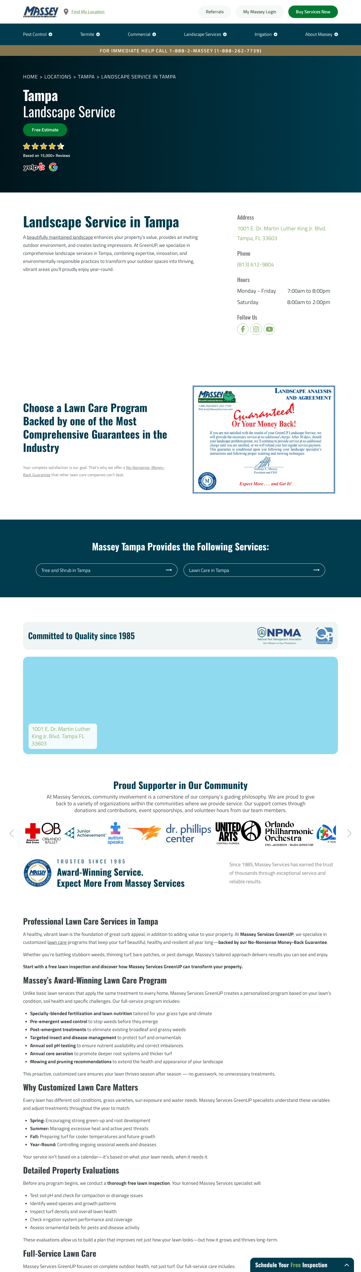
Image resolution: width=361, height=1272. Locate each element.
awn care (57, 942)
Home (30, 76)
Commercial (139, 34)
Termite (87, 34)
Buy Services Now (313, 11)
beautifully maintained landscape (60, 237)
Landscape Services (202, 34)
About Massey (318, 34)
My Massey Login (259, 11)
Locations (57, 76)
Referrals (215, 11)
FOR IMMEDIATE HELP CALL (180, 50)
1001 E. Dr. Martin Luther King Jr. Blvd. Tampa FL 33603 (61, 736)
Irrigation (263, 34)
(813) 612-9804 (255, 264)
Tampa (86, 76)
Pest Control (35, 34)
